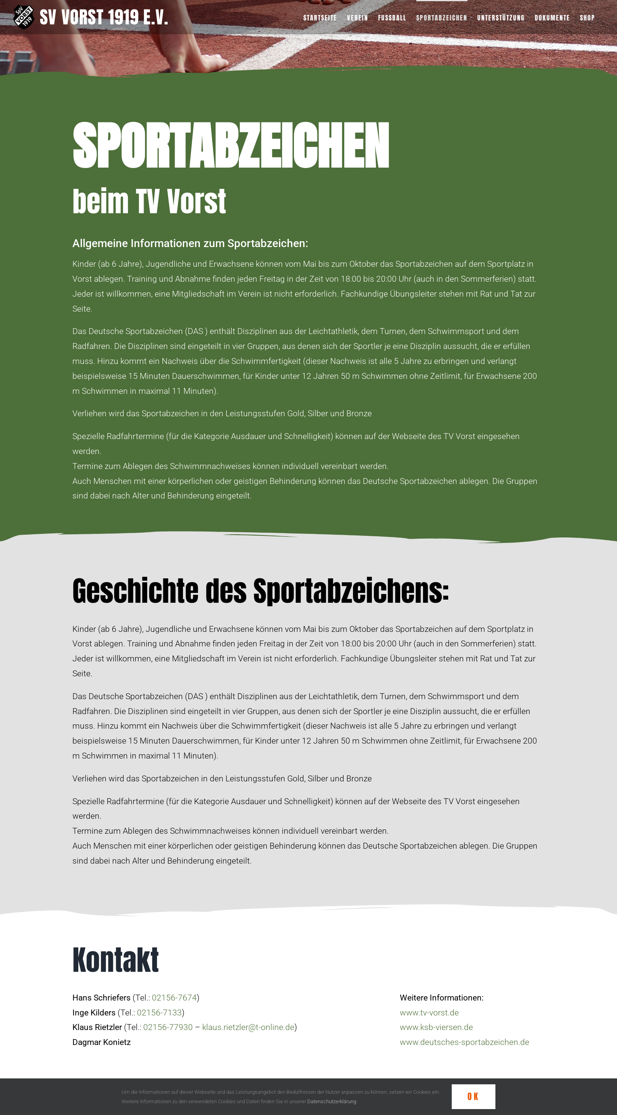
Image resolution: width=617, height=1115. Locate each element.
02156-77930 (168, 1027)
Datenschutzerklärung (331, 1101)
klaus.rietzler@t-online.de (248, 1027)
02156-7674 (174, 997)
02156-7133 (159, 1012)
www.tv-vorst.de (429, 1012)
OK (473, 1096)
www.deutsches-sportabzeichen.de (464, 1042)
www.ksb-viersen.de (436, 1027)
